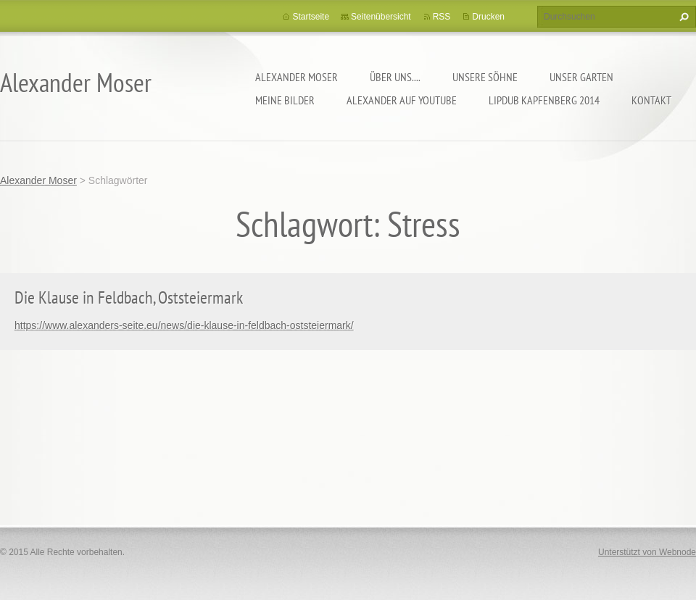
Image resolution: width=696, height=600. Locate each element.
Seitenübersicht (381, 17)
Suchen (682, 17)
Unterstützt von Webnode (647, 552)
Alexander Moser (296, 77)
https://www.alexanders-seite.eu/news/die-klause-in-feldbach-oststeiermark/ (184, 325)
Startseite (310, 17)
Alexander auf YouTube (402, 100)
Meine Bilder (285, 100)
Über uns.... (395, 77)
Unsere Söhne (485, 77)
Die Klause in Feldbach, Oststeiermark (128, 297)
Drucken (488, 17)
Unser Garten (581, 77)
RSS (442, 17)
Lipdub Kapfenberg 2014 (544, 100)
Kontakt (651, 100)
